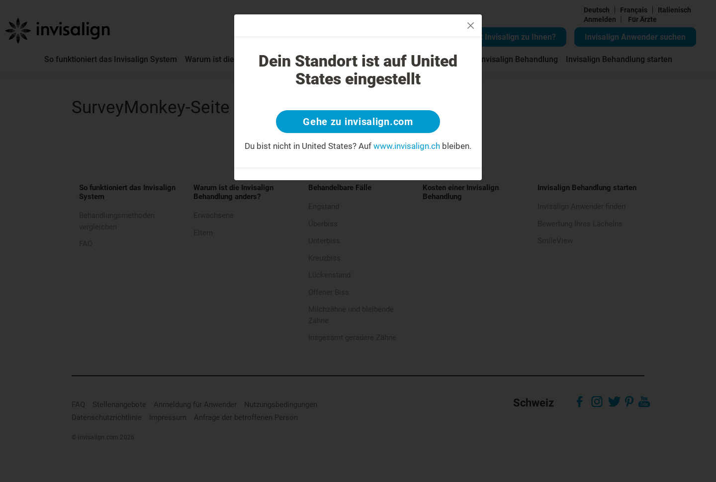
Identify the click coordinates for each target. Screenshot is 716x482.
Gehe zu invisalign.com (358, 122)
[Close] (470, 25)
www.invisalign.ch (406, 146)
